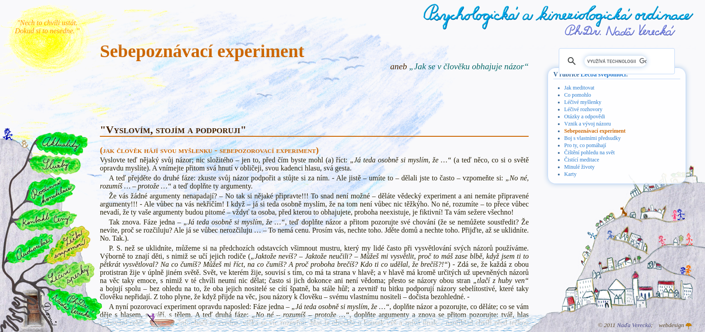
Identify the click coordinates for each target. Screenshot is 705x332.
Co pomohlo (577, 95)
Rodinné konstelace (50, 191)
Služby (54, 165)
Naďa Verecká (634, 325)
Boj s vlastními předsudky (592, 138)
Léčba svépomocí (603, 74)
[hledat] (615, 61)
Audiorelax (29, 248)
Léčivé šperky (68, 275)
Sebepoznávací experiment (594, 131)
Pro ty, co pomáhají (585, 145)
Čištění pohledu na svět (589, 152)
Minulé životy (579, 167)
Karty (570, 174)
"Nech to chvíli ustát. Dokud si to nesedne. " (47, 27)
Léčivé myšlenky (582, 102)
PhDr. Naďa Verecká (620, 30)
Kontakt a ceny (45, 219)
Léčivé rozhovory (583, 109)
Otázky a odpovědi (584, 116)
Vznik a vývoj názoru (587, 124)
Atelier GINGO (689, 326)
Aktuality (61, 143)
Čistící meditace (581, 160)
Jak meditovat (579, 88)
